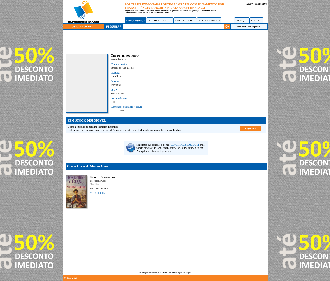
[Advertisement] (166, 41)
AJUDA (249, 4)
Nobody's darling (102, 177)
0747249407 (118, 93)
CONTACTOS (260, 4)
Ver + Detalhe (98, 192)
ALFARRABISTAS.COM (184, 144)
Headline (116, 76)
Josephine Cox (118, 59)
